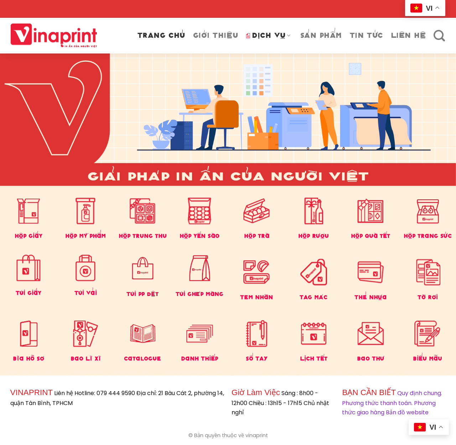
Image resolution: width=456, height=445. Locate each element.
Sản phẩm (321, 35)
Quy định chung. (419, 393)
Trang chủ (161, 35)
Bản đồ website (407, 412)
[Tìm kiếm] (439, 35)
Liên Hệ (408, 35)
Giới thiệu (215, 35)
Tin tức (366, 35)
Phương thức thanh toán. (377, 403)
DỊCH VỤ (268, 35)
